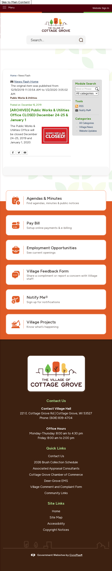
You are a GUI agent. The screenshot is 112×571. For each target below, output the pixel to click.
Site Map (56, 517)
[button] (81, 39)
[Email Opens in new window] (25, 153)
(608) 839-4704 (61, 418)
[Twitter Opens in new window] (18, 153)
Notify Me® (85, 110)
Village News (86, 127)
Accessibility (56, 523)
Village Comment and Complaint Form (56, 487)
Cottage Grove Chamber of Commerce (56, 474)
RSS (81, 106)
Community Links (56, 493)
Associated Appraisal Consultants (56, 468)
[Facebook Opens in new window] (12, 153)
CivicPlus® (75, 555)
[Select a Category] (86, 93)
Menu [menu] (11, 7)
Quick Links (56, 448)
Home (13, 75)
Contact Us (56, 456)
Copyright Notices (56, 530)
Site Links (56, 503)
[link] (101, 8)
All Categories (86, 123)
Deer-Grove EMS (56, 481)
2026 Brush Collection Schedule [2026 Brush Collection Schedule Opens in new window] (56, 462)
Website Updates (88, 131)
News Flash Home (26, 81)
